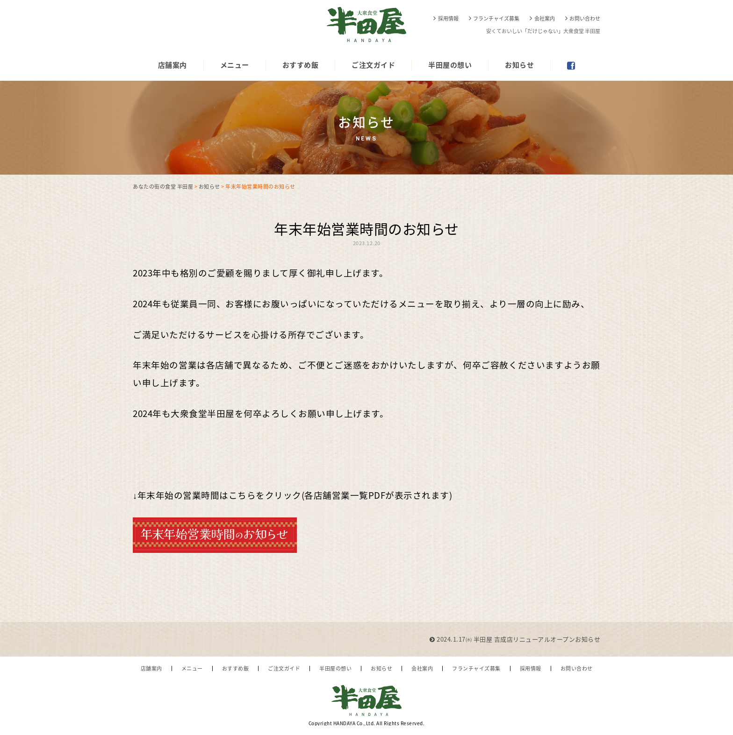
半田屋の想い (450, 65)
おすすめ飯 (300, 65)
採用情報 (448, 18)
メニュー (234, 65)
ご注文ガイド (373, 65)
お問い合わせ (584, 18)
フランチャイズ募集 (496, 18)
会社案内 (544, 18)
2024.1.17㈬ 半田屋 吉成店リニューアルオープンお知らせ (515, 639)
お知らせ (519, 65)
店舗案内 (172, 65)
